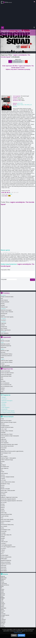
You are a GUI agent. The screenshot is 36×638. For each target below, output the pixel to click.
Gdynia (2, 590)
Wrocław (3, 623)
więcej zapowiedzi (6, 365)
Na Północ (3, 493)
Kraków (2, 598)
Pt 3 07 (21, 61)
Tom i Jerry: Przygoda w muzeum (8, 546)
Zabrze (2, 625)
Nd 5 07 (26, 61)
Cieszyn (2, 582)
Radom (2, 606)
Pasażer (2, 509)
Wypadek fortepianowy (6, 345)
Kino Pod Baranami (5, 383)
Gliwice (2, 592)
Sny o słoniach (4, 328)
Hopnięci (3, 461)
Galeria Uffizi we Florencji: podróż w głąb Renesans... (12, 451)
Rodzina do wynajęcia (5, 521)
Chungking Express (5, 425)
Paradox (3, 389)
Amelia (2, 418)
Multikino (3, 388)
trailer (18, 52)
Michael (2, 487)
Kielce (2, 596)
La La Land (3, 480)
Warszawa (3, 621)
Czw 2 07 (19, 61)
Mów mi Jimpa (4, 492)
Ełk (1, 587)
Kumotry (3, 324)
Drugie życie (3, 323)
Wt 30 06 (13, 61)
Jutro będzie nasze (5, 466)
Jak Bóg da (3, 464)
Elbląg (2, 586)
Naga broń (3, 495)
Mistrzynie (3, 352)
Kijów (2, 379)
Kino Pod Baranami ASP (6, 384)
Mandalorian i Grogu (5, 483)
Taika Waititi (27, 104)
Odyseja (2, 364)
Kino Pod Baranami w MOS (7, 386)
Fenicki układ (3, 447)
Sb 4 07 (24, 61)
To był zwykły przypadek (6, 545)
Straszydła (4, 402)
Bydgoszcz (3, 579)
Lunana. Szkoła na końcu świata (8, 482)
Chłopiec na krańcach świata (7, 296)
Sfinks (2, 391)
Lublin (2, 599)
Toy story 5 (3, 320)
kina (8, 2)
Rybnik (2, 609)
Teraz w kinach (8, 416)
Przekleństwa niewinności (6, 355)
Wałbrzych (3, 622)
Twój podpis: (4, 279)
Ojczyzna (3, 315)
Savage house (4, 326)
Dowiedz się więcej (18, 632)
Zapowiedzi (7, 337)
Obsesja (3, 404)
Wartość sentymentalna (6, 557)
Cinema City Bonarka (5, 371)
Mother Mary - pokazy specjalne (8, 490)
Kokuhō (2, 471)
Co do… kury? (4, 429)
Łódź (2, 600)
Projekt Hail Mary (4, 516)
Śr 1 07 (16, 61)
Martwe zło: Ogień (5, 350)
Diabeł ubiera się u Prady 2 (7, 434)
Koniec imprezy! (4, 300)
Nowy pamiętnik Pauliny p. (6, 354)
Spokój (2, 528)
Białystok (3, 576)
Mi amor (2, 303)
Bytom (2, 580)
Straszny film (4, 409)
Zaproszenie (3, 347)
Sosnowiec (3, 613)
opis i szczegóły (13, 52)
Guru (2, 298)
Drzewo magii (4, 441)
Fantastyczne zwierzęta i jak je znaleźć (9, 444)
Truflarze (3, 550)
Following (3, 449)
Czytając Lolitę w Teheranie (7, 311)
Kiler (2, 470)
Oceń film (10, 194)
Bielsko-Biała (3, 577)
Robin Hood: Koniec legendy (7, 317)
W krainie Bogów (4, 555)
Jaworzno (3, 593)
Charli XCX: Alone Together (7, 360)
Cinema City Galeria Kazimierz (7, 372)
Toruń (2, 618)
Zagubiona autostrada (6, 563)
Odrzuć (14, 635)
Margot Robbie (20, 104)
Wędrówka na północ (5, 344)
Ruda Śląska (3, 608)
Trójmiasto (3, 619)
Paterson (3, 511)
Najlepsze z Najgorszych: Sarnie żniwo (9, 497)
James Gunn (7, 34)
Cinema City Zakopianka (6, 374)
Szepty (2, 540)
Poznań (2, 605)
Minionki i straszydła (5, 340)
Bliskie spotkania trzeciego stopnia (8, 422)
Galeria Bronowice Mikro (6, 376)
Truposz (2, 551)
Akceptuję (21, 635)
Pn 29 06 (10, 61)
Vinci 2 (2, 553)
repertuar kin (6, 52)
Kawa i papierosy (4, 468)
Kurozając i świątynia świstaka (7, 476)
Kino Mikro (3, 381)
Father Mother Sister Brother (7, 446)
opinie (21, 52)
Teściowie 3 (3, 543)
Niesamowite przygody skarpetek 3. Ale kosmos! (11, 500)
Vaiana (2, 357)
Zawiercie (3, 626)
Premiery (6, 293)
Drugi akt (3, 437)
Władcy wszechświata (5, 562)
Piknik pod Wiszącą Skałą (6, 514)
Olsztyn (2, 602)
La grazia (3, 478)
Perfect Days (3, 512)
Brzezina (3, 424)
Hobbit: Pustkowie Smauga (7, 459)
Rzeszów (3, 610)
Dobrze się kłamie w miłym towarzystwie (10, 435)
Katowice (3, 595)
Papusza (3, 507)
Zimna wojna (3, 569)
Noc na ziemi (3, 502)
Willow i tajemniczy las (6, 330)
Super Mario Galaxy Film (6, 534)
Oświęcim (3, 603)
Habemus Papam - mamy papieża (8, 458)
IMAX (2, 378)
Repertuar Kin (8, 369)
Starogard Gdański (5, 615)
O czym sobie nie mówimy (6, 362)
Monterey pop (4, 313)
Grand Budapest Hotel (6, 453)
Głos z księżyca (4, 456)
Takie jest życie (4, 307)
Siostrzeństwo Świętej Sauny (7, 524)
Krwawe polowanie (5, 301)
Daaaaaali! (3, 432)
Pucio (2, 517)
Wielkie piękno (4, 558)
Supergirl (3, 305)
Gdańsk (2, 589)
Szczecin (2, 616)
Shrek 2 (2, 523)
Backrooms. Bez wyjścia (6, 310)
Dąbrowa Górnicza (5, 585)
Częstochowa (4, 583)
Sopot (2, 612)
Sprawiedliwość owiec (5, 529)
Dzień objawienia (4, 333)
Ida (1, 463)
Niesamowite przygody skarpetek (8, 499)
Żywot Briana (4, 570)
